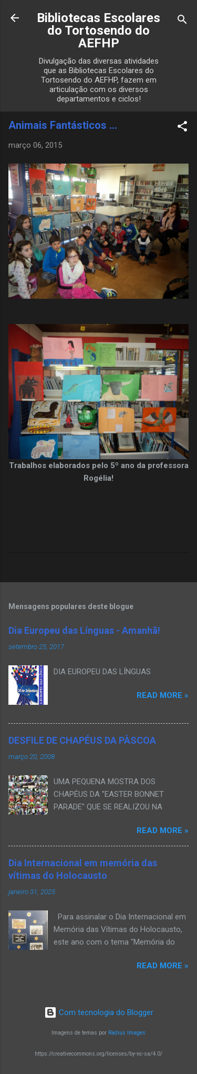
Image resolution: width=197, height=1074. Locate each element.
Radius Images (127, 1032)
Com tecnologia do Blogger (98, 1012)
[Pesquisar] (182, 21)
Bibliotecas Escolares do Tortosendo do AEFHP (98, 30)
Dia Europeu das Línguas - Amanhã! (84, 630)
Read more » (163, 695)
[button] (182, 128)
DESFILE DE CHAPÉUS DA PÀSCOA (82, 740)
